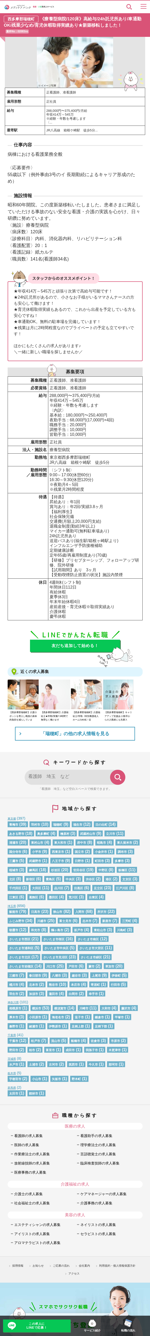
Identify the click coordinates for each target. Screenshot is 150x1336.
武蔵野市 (35, 861)
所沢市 (102, 912)
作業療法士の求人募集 (32, 1154)
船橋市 (75, 1041)
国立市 (79, 852)
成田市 (70, 1050)
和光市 (35, 930)
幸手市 (93, 994)
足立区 (98, 888)
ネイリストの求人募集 (98, 1225)
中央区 (70, 879)
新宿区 (30, 879)
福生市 (77, 824)
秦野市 (13, 1026)
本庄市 (75, 985)
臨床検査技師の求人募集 (99, 1163)
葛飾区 (33, 897)
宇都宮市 (15, 1079)
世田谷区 (79, 870)
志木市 (87, 921)
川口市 (50, 966)
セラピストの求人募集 (98, 1234)
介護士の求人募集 (28, 1194)
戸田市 (73, 966)
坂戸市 (78, 930)
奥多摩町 (43, 834)
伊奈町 (116, 975)
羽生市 (13, 994)
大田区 (36, 888)
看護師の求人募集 (28, 1136)
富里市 (50, 1050)
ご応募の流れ (61, 1265)
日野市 (79, 861)
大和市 (106, 1008)
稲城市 (13, 870)
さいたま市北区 (20, 957)
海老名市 (58, 1017)
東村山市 (37, 842)
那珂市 (113, 1064)
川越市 (41, 921)
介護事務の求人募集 (96, 1203)
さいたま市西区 (20, 939)
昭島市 (101, 842)
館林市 (33, 1093)
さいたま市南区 (88, 939)
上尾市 (96, 975)
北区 (12, 879)
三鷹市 (13, 861)
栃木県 (12, 1073)
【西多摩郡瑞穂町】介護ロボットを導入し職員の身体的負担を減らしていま (23, 716)
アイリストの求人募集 (32, 1234)
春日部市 (35, 975)
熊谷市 (53, 985)
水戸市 (13, 1064)
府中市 (81, 842)
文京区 (126, 879)
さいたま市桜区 (54, 939)
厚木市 (13, 1017)
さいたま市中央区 (56, 948)
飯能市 (13, 912)
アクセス (74, 1273)
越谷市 (76, 975)
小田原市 (35, 1017)
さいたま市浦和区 (21, 948)
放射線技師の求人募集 (32, 1163)
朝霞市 (13, 930)
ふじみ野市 (16, 921)
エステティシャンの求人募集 (37, 1225)
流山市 (55, 1041)
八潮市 (56, 975)
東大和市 (60, 842)
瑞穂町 (57, 824)
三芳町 (126, 921)
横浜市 (36, 1008)
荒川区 (73, 897)
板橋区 (122, 870)
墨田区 (53, 897)
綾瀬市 (33, 1026)
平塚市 (119, 1017)
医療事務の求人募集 (30, 1172)
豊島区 (50, 879)
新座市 (106, 921)
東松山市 (100, 930)
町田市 (99, 861)
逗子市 (79, 1017)
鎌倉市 (99, 1017)
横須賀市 (60, 1008)
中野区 (103, 870)
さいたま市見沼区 (55, 957)
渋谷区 (90, 879)
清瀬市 (13, 842)
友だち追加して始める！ (75, 645)
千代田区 (15, 888)
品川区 (58, 888)
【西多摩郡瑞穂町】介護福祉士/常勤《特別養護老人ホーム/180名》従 (86, 716)
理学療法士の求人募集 (98, 1145)
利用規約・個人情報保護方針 (117, 1265)
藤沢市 (125, 1008)
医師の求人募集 (26, 1145)
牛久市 (93, 1064)
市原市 (115, 1041)
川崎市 (83, 1008)
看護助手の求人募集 (96, 1136)
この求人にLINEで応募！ (36, 1325)
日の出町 (101, 824)
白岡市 (73, 994)
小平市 (36, 852)
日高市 (35, 912)
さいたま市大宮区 (91, 948)
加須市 (33, 994)
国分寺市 (15, 852)
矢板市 (56, 1079)
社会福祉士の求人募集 (32, 1203)
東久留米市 (124, 842)
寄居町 (95, 985)
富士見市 (65, 921)
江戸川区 (122, 888)
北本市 (33, 985)
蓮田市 (53, 994)
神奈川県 (13, 1002)
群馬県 (12, 1087)
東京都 (12, 818)
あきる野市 (16, 834)
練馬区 (33, 870)
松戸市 (35, 1041)
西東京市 (58, 852)
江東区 (13, 897)
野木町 (76, 1079)
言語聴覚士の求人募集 (98, 1154)
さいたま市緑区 (91, 957)
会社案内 (84, 1265)
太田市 (13, 1093)
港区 (109, 879)
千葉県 (12, 1035)
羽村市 (35, 824)
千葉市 (13, 1041)
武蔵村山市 (87, 834)
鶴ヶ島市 (57, 930)
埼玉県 (12, 906)
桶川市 (13, 985)
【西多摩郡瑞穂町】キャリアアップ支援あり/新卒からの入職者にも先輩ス (118, 716)
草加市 (109, 966)
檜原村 (64, 834)
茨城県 (12, 1058)
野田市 (13, 1050)
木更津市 (115, 1050)
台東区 (93, 897)
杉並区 (55, 870)
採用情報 (17, 1265)
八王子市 (58, 861)
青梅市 (13, 824)
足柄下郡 (101, 1026)
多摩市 (119, 861)
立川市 (110, 834)
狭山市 (57, 912)
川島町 (121, 930)
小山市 (36, 1079)
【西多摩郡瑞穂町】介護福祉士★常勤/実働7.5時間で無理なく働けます (54, 716)
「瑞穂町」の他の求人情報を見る (75, 733)
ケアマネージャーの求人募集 (103, 1194)
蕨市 (91, 966)
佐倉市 (95, 1041)
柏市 (32, 1050)
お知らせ (38, 1265)
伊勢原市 (55, 1026)
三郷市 (13, 975)
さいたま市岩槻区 (21, 966)
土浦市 (33, 1064)
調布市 (122, 852)
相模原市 (15, 1008)
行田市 (115, 985)
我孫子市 (92, 1050)
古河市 (53, 1064)
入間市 (79, 912)
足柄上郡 (78, 1026)
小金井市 (101, 852)
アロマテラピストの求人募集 (37, 1243)
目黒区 (78, 888)
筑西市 (73, 1064)
